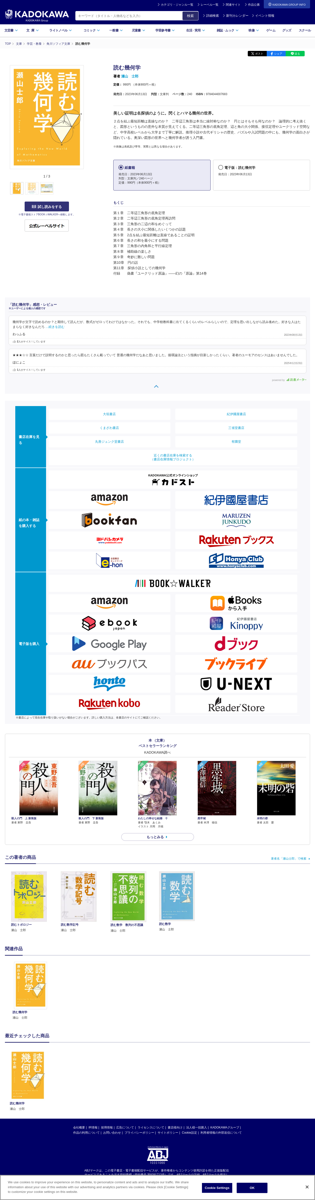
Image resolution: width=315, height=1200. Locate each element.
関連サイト (233, 4)
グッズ (286, 30)
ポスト (259, 53)
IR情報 (93, 1127)
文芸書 (11, 30)
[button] (86, 188)
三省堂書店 (236, 428)
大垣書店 (109, 414)
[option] (30, 991)
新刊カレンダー (236, 15)
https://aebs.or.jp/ (140, 1178)
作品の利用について (86, 1132)
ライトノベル (60, 30)
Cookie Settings (217, 1194)
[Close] (307, 1193)
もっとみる (155, 837)
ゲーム (270, 30)
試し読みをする (47, 207)
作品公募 (254, 4)
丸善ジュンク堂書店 (109, 441)
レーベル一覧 (209, 4)
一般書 (116, 30)
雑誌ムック (228, 30)
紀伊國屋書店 (236, 414)
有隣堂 (236, 441)
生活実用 (195, 30)
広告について (125, 1127)
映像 (254, 30)
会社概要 (79, 1127)
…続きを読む (55, 327)
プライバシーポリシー (139, 1132)
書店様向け (175, 1127)
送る (297, 53)
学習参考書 (165, 30)
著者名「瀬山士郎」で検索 (288, 858)
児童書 (138, 30)
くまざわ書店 (109, 428)
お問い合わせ (112, 1132)
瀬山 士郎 (129, 76)
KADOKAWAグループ (224, 1127)
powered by (289, 380)
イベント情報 (263, 15)
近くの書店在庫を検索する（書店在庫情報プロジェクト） (172, 457)
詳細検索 (211, 15)
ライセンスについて (151, 1127)
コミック (91, 30)
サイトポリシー (168, 1132)
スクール (305, 30)
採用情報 (107, 1127)
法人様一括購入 (196, 1127)
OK (252, 1194)
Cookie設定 (189, 1132)
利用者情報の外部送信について (221, 1132)
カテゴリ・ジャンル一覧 (177, 4)
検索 (190, 16)
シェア (278, 53)
